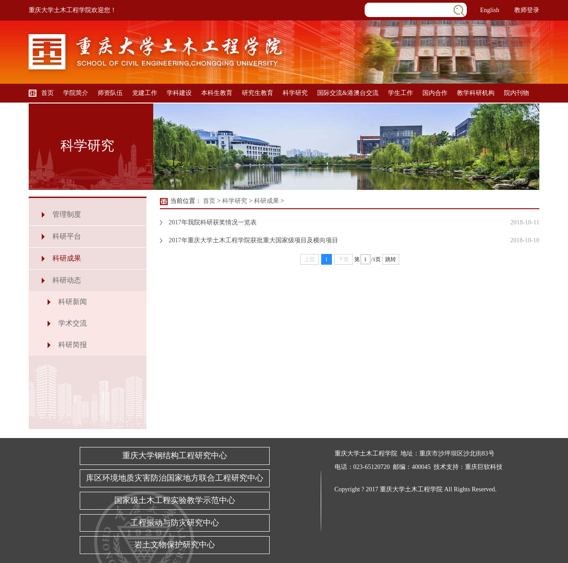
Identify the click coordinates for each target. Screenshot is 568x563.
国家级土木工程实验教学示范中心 (174, 500)
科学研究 (295, 93)
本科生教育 (216, 93)
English (489, 10)
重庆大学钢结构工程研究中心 (174, 455)
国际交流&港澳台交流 (348, 93)
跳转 (390, 259)
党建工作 (144, 93)
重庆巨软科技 (484, 467)
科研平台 (66, 236)
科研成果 (66, 258)
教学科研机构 (476, 93)
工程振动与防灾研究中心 (174, 522)
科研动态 (66, 280)
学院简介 (75, 93)
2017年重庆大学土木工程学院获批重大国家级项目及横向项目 (253, 240)
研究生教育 (257, 93)
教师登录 (526, 10)
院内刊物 (516, 93)
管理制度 (66, 214)
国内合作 (435, 93)
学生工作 (400, 93)
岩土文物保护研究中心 (174, 544)
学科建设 (179, 93)
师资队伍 (110, 93)
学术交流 (72, 323)
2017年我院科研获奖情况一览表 (213, 222)
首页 (47, 93)
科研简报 (72, 344)
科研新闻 (72, 301)
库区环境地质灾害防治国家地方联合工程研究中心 (174, 477)
